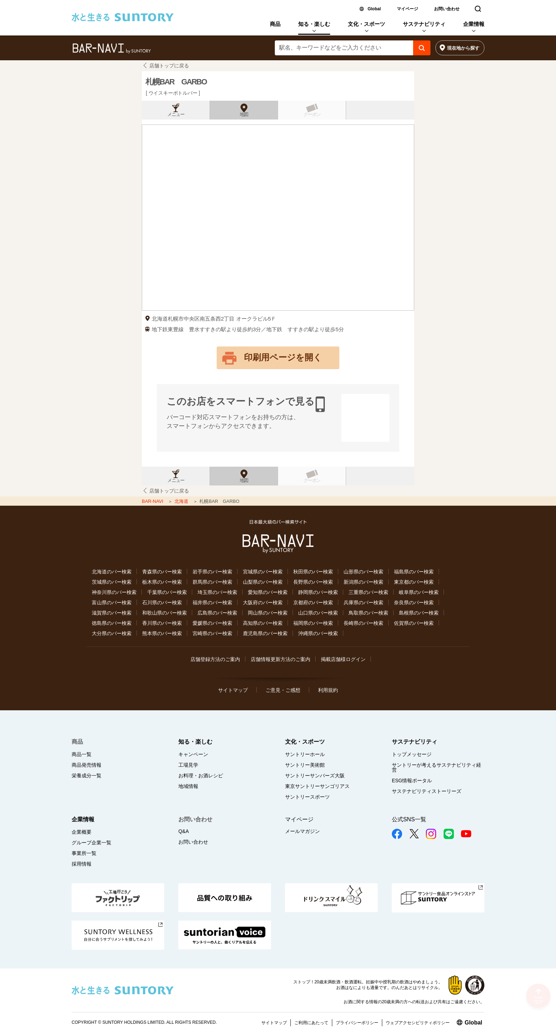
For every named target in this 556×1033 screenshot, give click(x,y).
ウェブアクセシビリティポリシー (418, 1022)
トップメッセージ (412, 754)
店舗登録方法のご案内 (215, 659)
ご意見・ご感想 (283, 690)
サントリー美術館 (305, 765)
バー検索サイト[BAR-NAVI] (111, 48)
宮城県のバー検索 (263, 571)
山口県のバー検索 (318, 613)
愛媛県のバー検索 (212, 623)
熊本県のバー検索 (162, 633)
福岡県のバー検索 (313, 623)
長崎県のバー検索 (363, 623)
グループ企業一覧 (91, 842)
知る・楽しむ (314, 24)
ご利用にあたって (311, 1022)
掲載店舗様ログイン (343, 659)
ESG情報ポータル (412, 780)
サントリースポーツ (307, 797)
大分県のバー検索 (112, 633)
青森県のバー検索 (162, 571)
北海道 (182, 501)
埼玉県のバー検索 (217, 592)
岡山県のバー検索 (268, 613)
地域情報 (188, 786)
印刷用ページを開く (283, 357)
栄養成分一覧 (86, 775)
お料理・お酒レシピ (200, 775)
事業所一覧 (84, 853)
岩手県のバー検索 (212, 571)
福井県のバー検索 (212, 602)
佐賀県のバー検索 (414, 623)
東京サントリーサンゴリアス (317, 786)
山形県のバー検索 (363, 571)
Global (374, 8)
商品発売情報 (86, 765)
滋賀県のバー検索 (112, 613)
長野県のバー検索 (313, 582)
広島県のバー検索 (217, 613)
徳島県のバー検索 (112, 623)
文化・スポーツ (366, 24)
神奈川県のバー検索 (114, 592)
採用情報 (81, 864)
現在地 (463, 48)
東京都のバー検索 (414, 582)
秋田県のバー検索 (313, 571)
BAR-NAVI (153, 501)
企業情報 (473, 24)
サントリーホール (305, 754)
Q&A (183, 831)
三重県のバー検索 (368, 592)
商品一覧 (81, 754)
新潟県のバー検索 (363, 582)
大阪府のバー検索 (263, 602)
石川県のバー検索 (162, 602)
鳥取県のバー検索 (368, 613)
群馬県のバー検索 (212, 582)
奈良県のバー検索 (414, 602)
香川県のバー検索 (162, 623)
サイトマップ (233, 690)
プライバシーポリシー (357, 1022)
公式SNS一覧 (409, 819)
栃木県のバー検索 (162, 582)
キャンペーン (193, 754)
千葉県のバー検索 (167, 592)
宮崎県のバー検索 (212, 633)
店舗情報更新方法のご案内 (280, 659)
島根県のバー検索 (419, 613)
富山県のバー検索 (112, 602)
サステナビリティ (424, 24)
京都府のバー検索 (313, 602)
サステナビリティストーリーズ (426, 791)
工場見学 (188, 765)
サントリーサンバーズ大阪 (315, 775)
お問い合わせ (447, 8)
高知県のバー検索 (263, 623)
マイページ (407, 8)
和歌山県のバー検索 (164, 613)
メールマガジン (302, 831)
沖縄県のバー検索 (318, 633)
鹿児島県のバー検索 (265, 633)
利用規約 (328, 690)
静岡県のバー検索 (318, 592)
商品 (275, 24)
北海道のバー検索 (112, 571)
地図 (244, 114)
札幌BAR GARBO (176, 81)
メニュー (175, 114)
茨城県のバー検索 (112, 582)
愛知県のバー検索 (268, 592)
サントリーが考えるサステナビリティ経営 (436, 767)
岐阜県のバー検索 (419, 592)
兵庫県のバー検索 (363, 602)
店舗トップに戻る (169, 65)
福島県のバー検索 (414, 571)
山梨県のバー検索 (263, 582)
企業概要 (81, 832)
